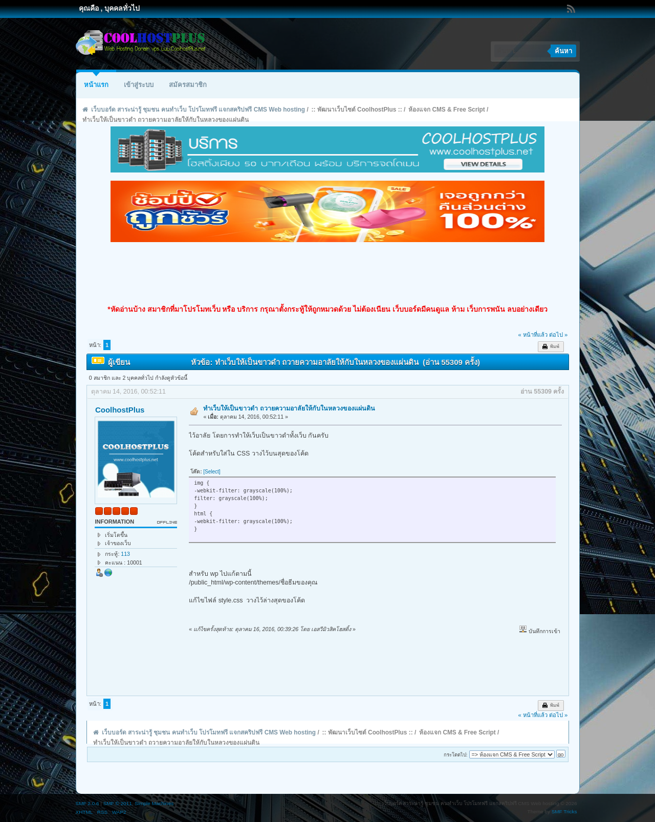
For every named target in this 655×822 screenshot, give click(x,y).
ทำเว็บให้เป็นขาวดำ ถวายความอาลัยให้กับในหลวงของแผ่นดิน (289, 408)
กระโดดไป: (456, 755)
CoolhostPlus (119, 409)
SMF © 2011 (117, 803)
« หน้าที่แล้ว (532, 335)
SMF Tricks (564, 811)
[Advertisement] (327, 273)
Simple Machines (154, 803)
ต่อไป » (558, 335)
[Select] (211, 471)
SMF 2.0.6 (87, 803)
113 (125, 554)
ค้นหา (563, 51)
